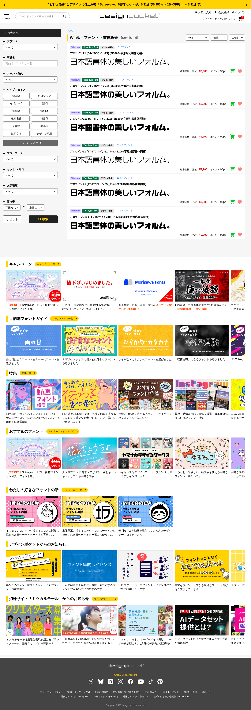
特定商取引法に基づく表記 (126, 692)
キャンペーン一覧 (46, 264)
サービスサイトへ (103, 599)
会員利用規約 (101, 692)
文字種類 (10, 185)
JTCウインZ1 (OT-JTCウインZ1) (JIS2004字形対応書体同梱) (106, 53)
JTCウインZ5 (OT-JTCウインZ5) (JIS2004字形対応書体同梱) (106, 85)
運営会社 (206, 692)
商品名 (9, 57)
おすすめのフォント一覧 (61, 431)
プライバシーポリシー (51, 692)
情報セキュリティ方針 (78, 692)
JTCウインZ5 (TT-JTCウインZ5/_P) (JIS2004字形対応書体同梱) (108, 184)
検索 (43, 219)
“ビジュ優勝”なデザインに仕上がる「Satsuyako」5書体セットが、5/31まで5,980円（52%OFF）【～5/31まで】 (125, 4)
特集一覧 (26, 373)
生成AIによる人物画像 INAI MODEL (172, 696)
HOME (70, 31)
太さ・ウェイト (14, 153)
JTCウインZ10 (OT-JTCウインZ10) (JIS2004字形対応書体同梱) (108, 118)
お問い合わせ (190, 692)
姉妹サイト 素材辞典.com (136, 696)
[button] (4, 4)
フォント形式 (13, 73)
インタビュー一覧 (73, 490)
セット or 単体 (13, 169)
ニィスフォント (125, 47)
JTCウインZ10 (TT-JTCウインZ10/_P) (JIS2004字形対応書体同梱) (109, 216)
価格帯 (9, 201)
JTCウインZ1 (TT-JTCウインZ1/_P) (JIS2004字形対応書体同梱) (108, 151)
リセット (12, 219)
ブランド (10, 41)
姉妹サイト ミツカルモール (75, 696)
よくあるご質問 (171, 692)
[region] (156, 62)
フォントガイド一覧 (62, 318)
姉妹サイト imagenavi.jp (106, 696)
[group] (33, 290)
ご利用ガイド (152, 692)
